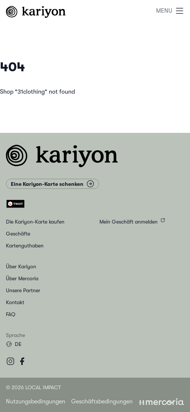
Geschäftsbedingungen (102, 401)
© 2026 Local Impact (33, 387)
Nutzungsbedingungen (35, 401)
